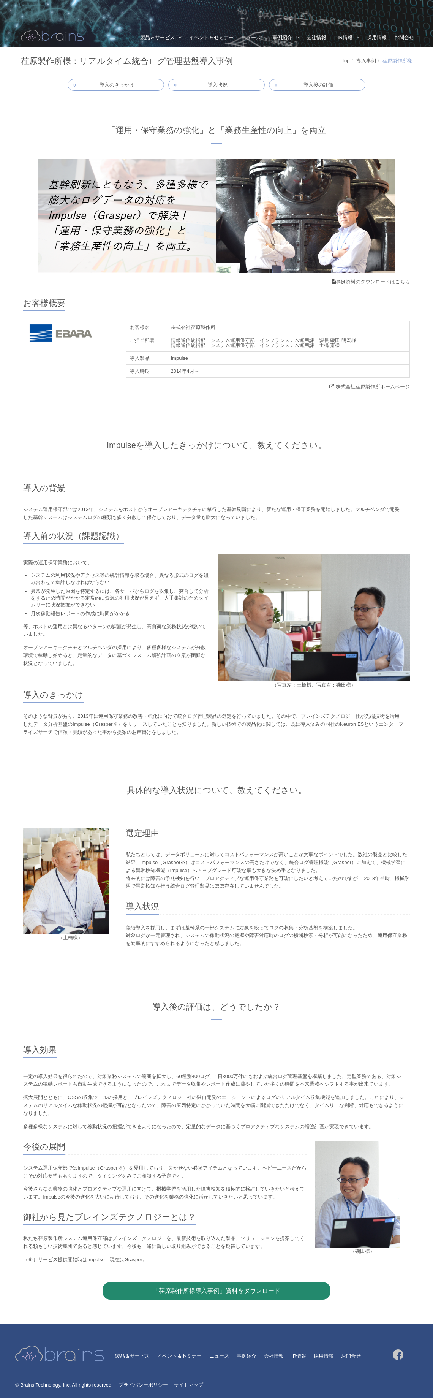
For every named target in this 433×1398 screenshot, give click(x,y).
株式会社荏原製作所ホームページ (373, 387)
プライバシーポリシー (143, 1385)
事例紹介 (282, 37)
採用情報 (377, 37)
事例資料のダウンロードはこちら (373, 282)
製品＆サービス (157, 37)
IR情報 (345, 37)
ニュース (251, 37)
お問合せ (404, 37)
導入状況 (217, 85)
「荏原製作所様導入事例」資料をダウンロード (216, 1291)
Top (346, 60)
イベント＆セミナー (211, 37)
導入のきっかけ (117, 85)
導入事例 (366, 60)
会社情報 (316, 37)
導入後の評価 (318, 85)
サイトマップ (188, 1385)
